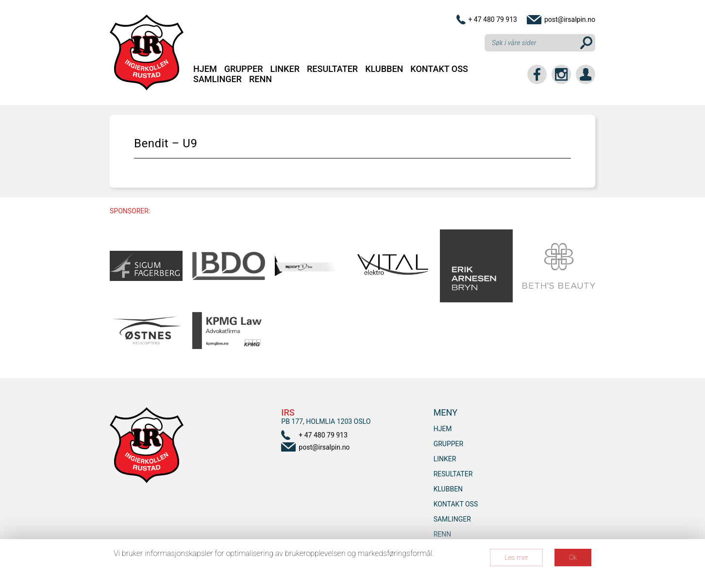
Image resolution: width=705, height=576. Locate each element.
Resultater (332, 69)
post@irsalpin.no (569, 19)
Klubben (384, 69)
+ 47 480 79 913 (492, 19)
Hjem (205, 69)
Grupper (243, 69)
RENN (260, 79)
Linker (285, 69)
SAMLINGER (217, 79)
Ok (573, 557)
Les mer (516, 557)
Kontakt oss (439, 69)
